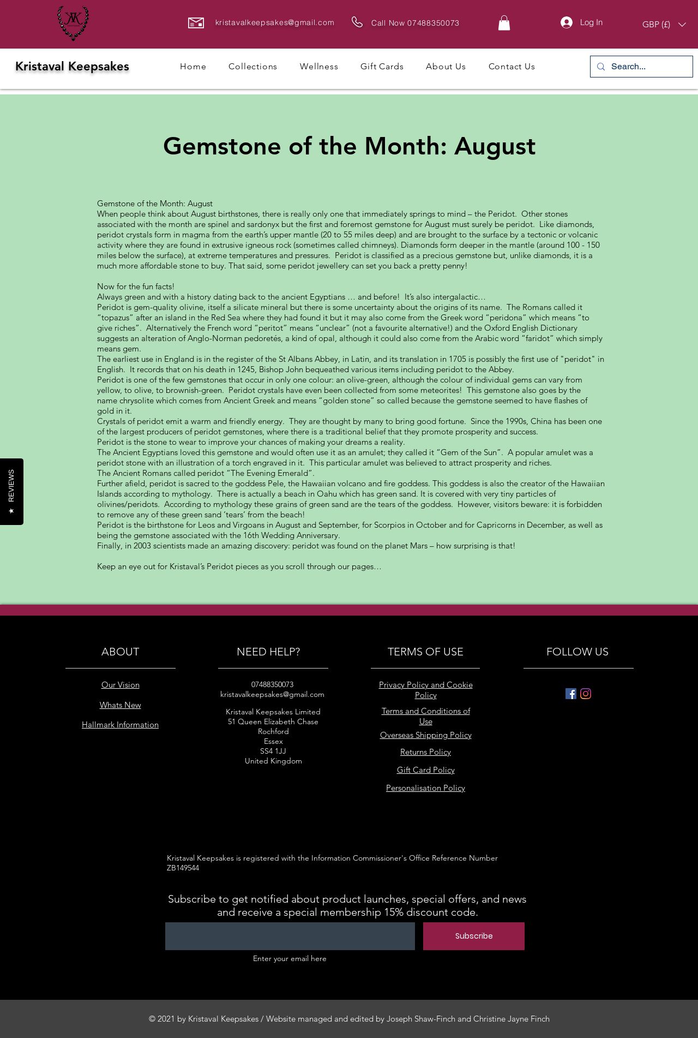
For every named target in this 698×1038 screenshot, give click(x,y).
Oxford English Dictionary (530, 328)
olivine (191, 307)
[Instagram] (585, 693)
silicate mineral (260, 307)
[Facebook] (570, 693)
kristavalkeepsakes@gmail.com (275, 22)
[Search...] (640, 66)
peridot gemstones (228, 431)
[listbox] (664, 24)
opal (326, 338)
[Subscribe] (474, 936)
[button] (504, 22)
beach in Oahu (310, 493)
